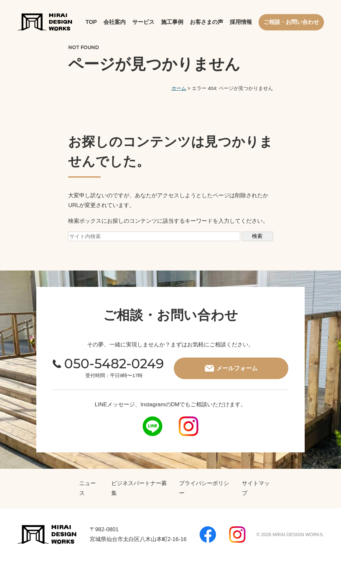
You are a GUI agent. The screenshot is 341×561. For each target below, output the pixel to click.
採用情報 (241, 22)
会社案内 (114, 22)
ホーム (178, 88)
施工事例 (172, 22)
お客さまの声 (206, 22)
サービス (143, 22)
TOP (91, 22)
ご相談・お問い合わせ (291, 22)
